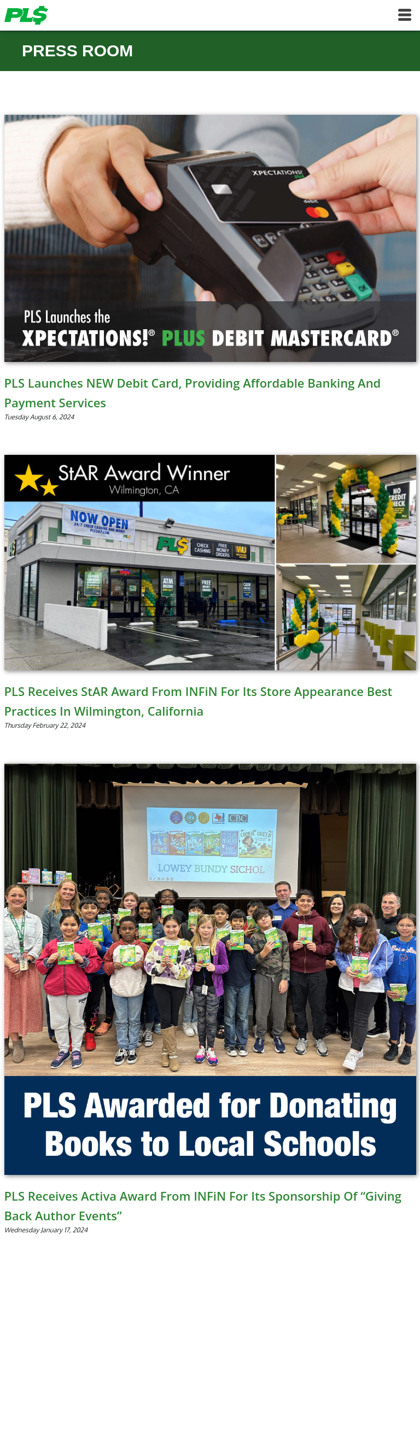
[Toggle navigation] (405, 15)
